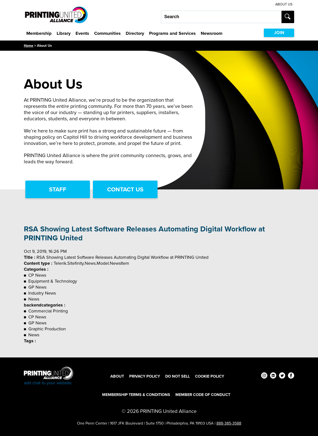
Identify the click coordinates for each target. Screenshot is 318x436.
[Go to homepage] (48, 376)
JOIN (279, 32)
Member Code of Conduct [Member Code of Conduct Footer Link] (202, 394)
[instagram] (264, 376)
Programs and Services (172, 33)
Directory (135, 33)
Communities (107, 33)
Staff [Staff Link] (57, 189)
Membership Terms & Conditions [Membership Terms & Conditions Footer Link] (136, 394)
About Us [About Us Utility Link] (283, 4)
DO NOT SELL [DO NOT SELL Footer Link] (177, 376)
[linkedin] (273, 376)
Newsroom (211, 33)
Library (64, 33)
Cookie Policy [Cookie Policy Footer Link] (209, 376)
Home (28, 45)
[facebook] (291, 376)
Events (82, 33)
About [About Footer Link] (117, 376)
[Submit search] (287, 17)
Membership (39, 33)
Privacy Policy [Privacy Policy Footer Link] (144, 376)
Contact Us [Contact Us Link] (125, 189)
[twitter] (282, 376)
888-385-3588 (228, 423)
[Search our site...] (221, 17)
